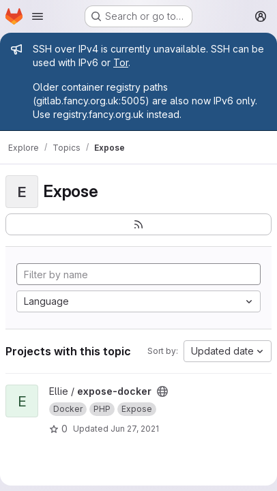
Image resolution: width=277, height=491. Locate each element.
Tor (120, 62)
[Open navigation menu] (37, 16)
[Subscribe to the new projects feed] (138, 224)
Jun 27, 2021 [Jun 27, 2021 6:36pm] (135, 428)
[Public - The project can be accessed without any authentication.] (162, 391)
